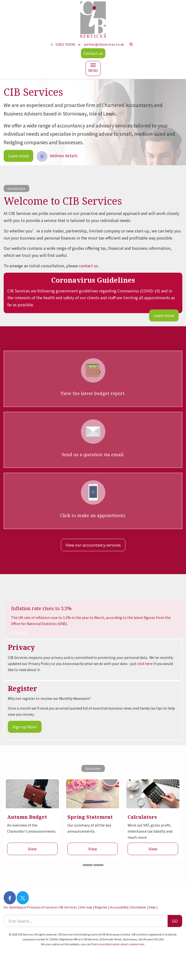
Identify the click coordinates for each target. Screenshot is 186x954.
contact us (88, 266)
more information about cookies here (120, 944)
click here (145, 663)
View (32, 849)
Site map (85, 907)
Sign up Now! (24, 727)
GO (175, 921)
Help (152, 907)
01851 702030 (65, 44)
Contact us (93, 53)
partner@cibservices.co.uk (104, 44)
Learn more (18, 156)
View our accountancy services (93, 545)
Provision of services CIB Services (52, 907)
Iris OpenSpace (15, 907)
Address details (57, 155)
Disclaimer (138, 907)
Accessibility (119, 907)
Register (101, 907)
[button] (88, 865)
